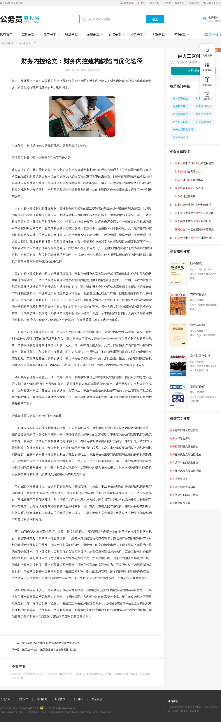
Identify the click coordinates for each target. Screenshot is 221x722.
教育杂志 (28, 34)
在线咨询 (214, 19)
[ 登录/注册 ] (194, 3)
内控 (106, 319)
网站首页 (6, 34)
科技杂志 (136, 34)
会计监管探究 (185, 196)
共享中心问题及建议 (184, 462)
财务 (26, 157)
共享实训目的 (180, 478)
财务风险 (188, 171)
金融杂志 (93, 34)
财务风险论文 (180, 114)
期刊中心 (141, 3)
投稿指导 (179, 3)
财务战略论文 (203, 121)
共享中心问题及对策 (184, 494)
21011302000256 (66, 708)
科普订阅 (154, 3)
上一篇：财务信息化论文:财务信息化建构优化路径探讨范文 (46, 642)
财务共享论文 (203, 114)
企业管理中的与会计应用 (194, 212)
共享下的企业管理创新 (193, 221)
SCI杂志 (167, 3)
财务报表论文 (180, 121)
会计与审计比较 (189, 179)
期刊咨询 (42, 699)
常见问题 (97, 699)
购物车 (129, 3)
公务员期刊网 (6, 43)
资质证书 (23, 699)
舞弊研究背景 (180, 503)
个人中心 (78, 699)
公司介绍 (5, 699)
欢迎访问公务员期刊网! (11, 3)
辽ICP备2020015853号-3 (25, 708)
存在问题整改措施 (183, 486)
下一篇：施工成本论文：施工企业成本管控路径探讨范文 (44, 649)
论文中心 (23, 43)
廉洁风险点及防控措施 (185, 470)
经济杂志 (71, 34)
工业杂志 (158, 34)
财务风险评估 (180, 137)
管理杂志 (115, 34)
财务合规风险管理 (183, 129)
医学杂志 (49, 34)
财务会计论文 (203, 106)
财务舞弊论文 (180, 106)
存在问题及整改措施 (184, 430)
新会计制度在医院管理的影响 (197, 229)
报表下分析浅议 (189, 188)
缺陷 (65, 189)
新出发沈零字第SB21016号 (33, 712)
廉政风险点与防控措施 (185, 454)
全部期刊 (214, 34)
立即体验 (193, 70)
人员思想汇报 (180, 438)
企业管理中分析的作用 (193, 204)
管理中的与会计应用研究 (194, 237)
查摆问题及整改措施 (184, 446)
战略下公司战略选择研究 (194, 163)
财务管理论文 (180, 98)
